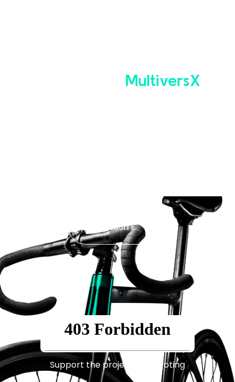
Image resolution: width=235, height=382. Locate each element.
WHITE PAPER (117, 179)
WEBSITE (118, 227)
